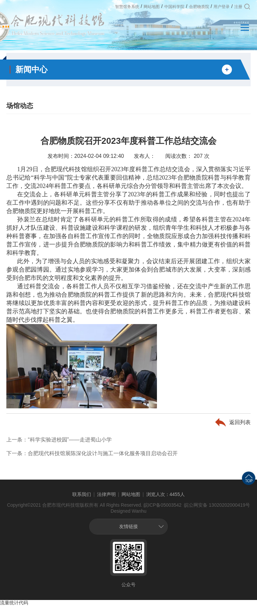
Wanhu (139, 511)
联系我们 (81, 494)
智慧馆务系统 (127, 6)
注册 (238, 6)
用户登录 (221, 6)
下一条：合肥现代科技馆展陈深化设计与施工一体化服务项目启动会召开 (92, 453)
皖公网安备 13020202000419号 (216, 505)
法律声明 (106, 494)
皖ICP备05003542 (163, 505)
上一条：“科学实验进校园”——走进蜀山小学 (59, 439)
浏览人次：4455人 (165, 494)
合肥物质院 (199, 6)
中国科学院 (174, 6)
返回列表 (240, 422)
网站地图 (152, 6)
